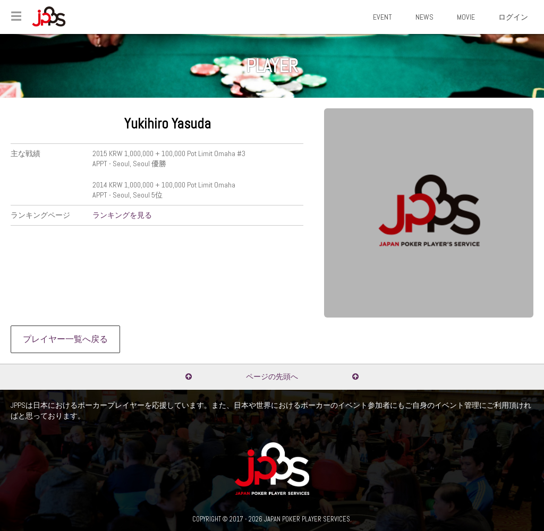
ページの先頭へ (272, 376)
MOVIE (466, 17)
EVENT (382, 17)
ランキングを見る (122, 215)
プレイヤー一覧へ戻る (65, 339)
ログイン (513, 17)
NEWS (424, 17)
